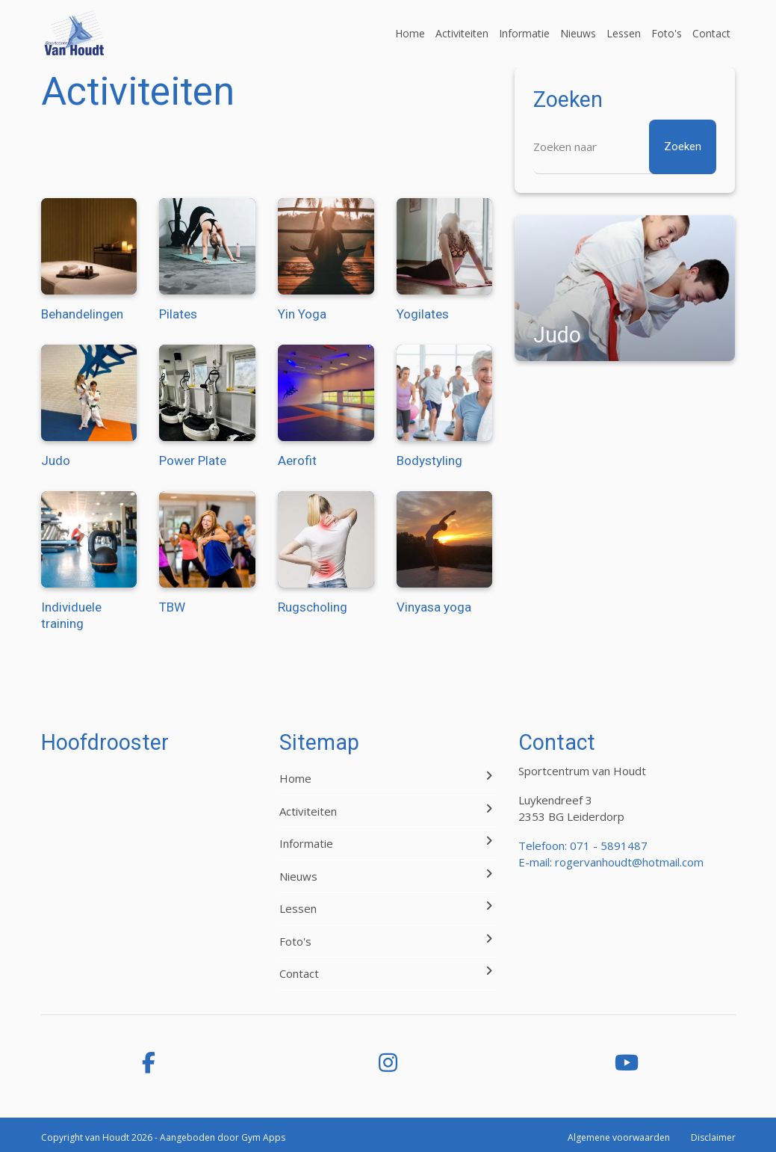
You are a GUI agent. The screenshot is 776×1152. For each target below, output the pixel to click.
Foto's (666, 33)
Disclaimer (713, 1137)
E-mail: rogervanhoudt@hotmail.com (611, 861)
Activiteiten (461, 33)
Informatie (524, 33)
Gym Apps (263, 1137)
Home (410, 33)
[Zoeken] (624, 147)
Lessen (623, 33)
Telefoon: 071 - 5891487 (583, 845)
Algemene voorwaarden (619, 1137)
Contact (711, 33)
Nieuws (578, 33)
